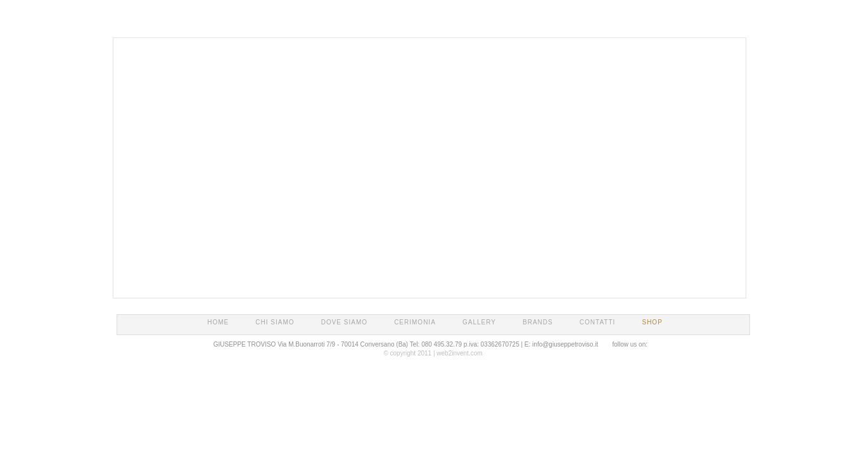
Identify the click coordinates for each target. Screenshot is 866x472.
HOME (218, 322)
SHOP (652, 322)
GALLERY (479, 322)
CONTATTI (598, 322)
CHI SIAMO (274, 322)
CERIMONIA (415, 322)
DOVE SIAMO (344, 322)
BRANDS (538, 322)
